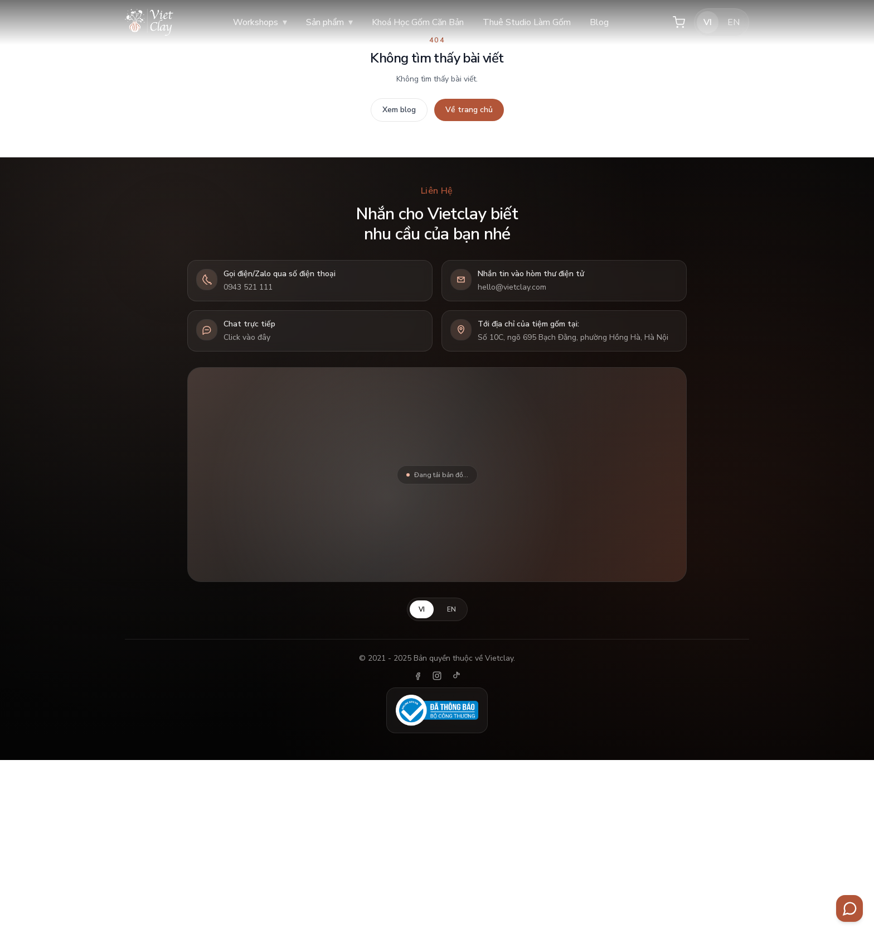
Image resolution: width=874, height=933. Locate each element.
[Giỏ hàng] (679, 22)
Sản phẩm (329, 22)
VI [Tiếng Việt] (707, 22)
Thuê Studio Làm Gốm (527, 22)
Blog (599, 22)
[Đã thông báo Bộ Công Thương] (437, 710)
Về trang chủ (469, 109)
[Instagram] (437, 676)
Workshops (260, 22)
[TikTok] (456, 676)
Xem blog (399, 109)
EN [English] (733, 22)
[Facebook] (418, 676)
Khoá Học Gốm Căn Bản (418, 22)
